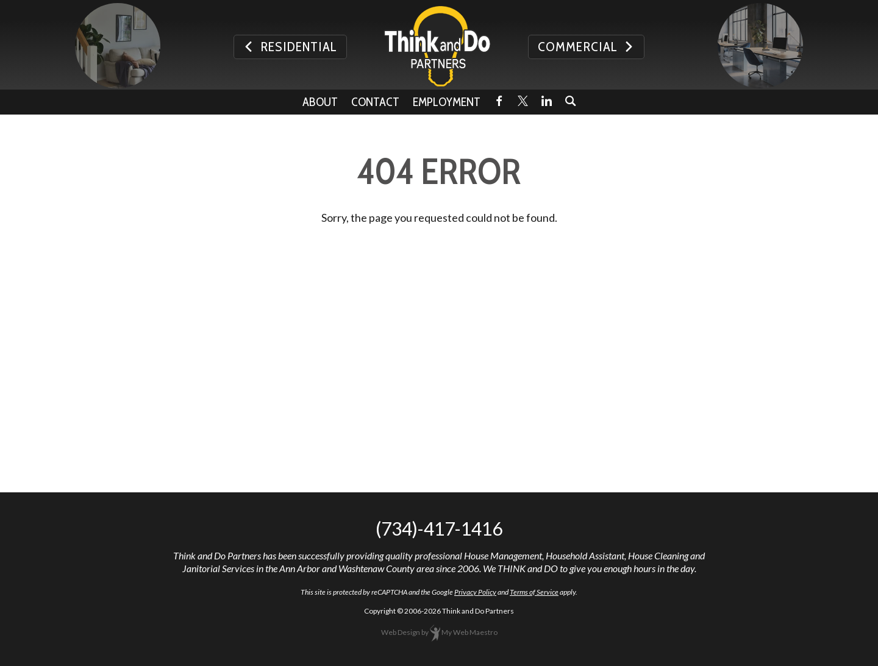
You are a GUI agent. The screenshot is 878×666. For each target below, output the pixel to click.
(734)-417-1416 (439, 528)
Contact (375, 101)
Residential (290, 46)
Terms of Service (534, 592)
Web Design (400, 632)
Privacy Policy (475, 592)
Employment (446, 101)
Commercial (586, 46)
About (320, 101)
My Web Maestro (469, 632)
